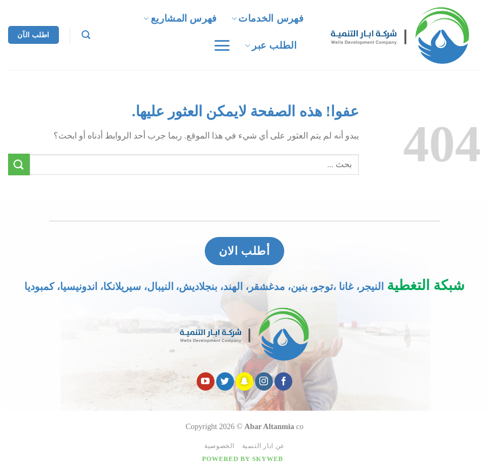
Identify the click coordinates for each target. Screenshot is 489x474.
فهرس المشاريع (180, 18)
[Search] (86, 34)
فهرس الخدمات (267, 18)
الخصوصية (219, 446)
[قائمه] (221, 45)
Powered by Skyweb (242, 459)
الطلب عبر (271, 45)
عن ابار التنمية (263, 446)
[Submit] (19, 164)
